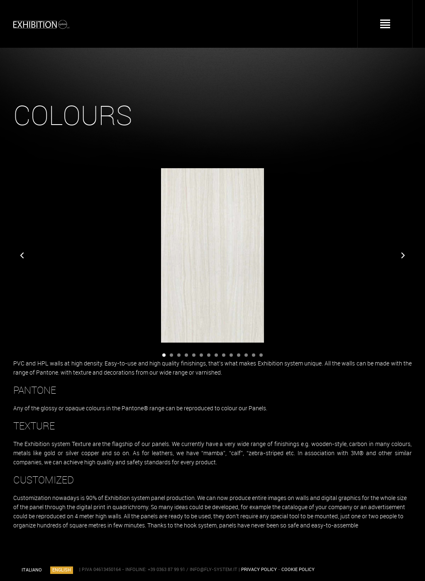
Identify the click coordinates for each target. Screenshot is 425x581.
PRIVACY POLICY (259, 569)
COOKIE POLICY (298, 569)
